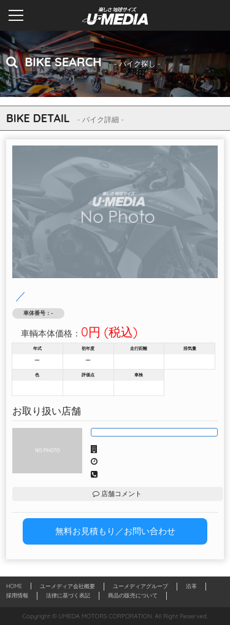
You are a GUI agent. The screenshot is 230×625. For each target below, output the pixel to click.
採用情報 (17, 595)
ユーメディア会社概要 (67, 586)
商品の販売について (133, 595)
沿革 (191, 586)
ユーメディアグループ (140, 586)
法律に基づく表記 (68, 595)
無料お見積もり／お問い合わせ (115, 531)
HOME (14, 586)
